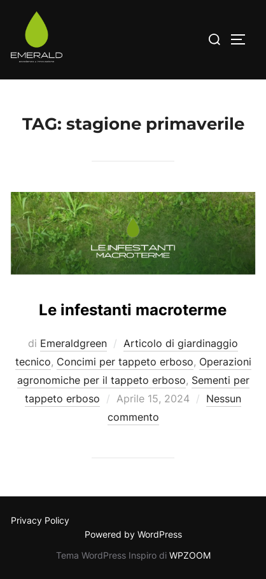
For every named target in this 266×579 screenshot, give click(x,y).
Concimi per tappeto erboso (125, 361)
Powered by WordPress (133, 534)
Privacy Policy (40, 520)
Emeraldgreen (73, 343)
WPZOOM (190, 555)
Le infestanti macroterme (133, 310)
